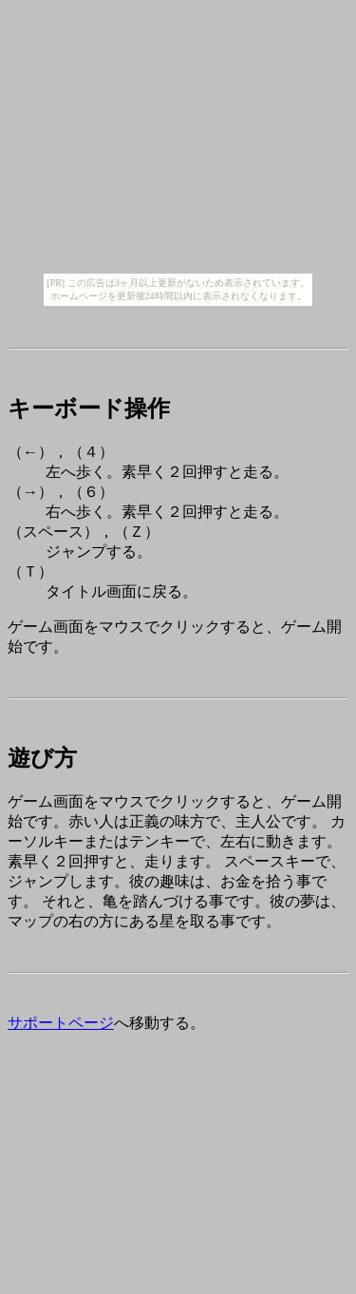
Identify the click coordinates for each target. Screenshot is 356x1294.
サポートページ (61, 1023)
